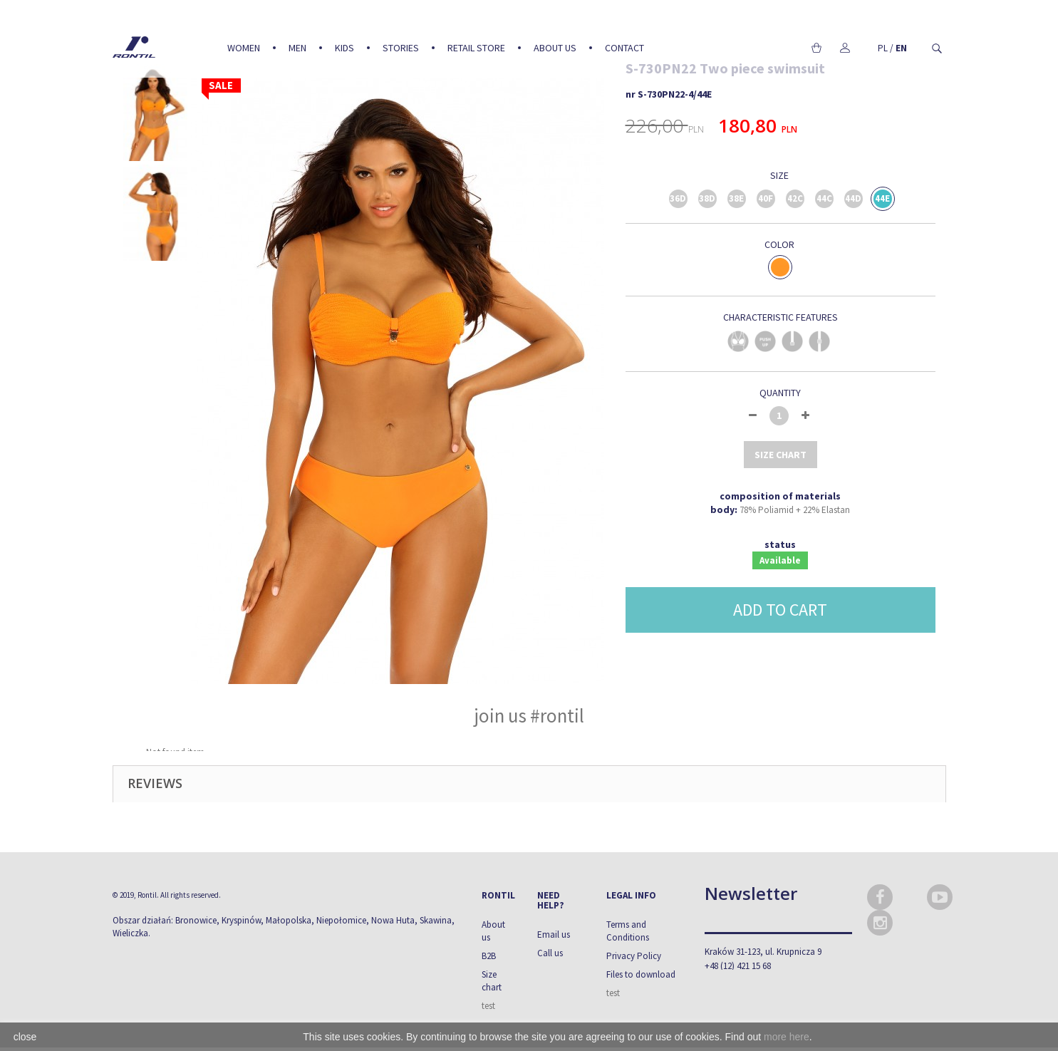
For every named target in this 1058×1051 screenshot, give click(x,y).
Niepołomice (341, 920)
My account (845, 47)
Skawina (436, 920)
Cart (817, 47)
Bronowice (196, 920)
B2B (489, 956)
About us (555, 47)
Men (297, 47)
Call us (550, 953)
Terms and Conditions (627, 930)
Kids (344, 47)
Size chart (492, 980)
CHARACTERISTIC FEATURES (780, 317)
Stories (401, 47)
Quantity (780, 392)
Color (780, 244)
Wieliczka (130, 933)
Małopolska (288, 920)
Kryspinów (241, 920)
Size (780, 175)
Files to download (640, 974)
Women (243, 47)
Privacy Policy (633, 956)
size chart (780, 454)
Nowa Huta (393, 920)
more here (786, 1036)
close (25, 1036)
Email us (553, 934)
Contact (624, 47)
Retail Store (476, 47)
